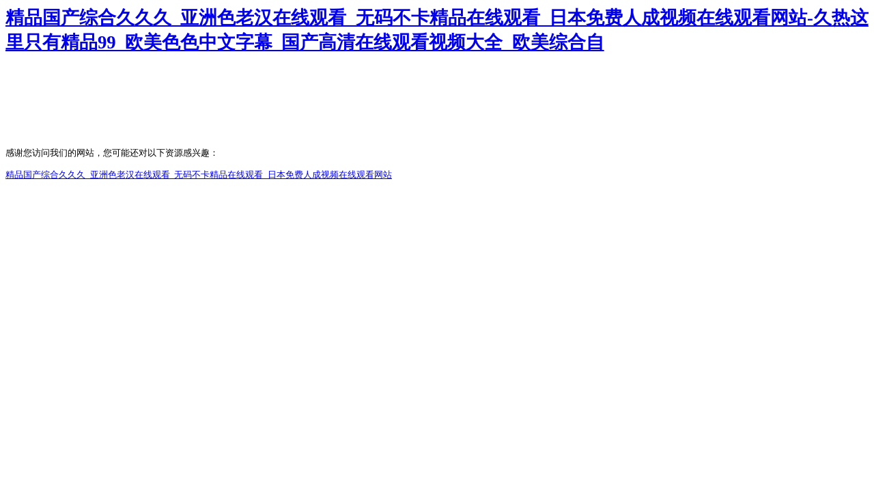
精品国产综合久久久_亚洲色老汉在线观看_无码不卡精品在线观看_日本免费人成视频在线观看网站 (198, 174)
